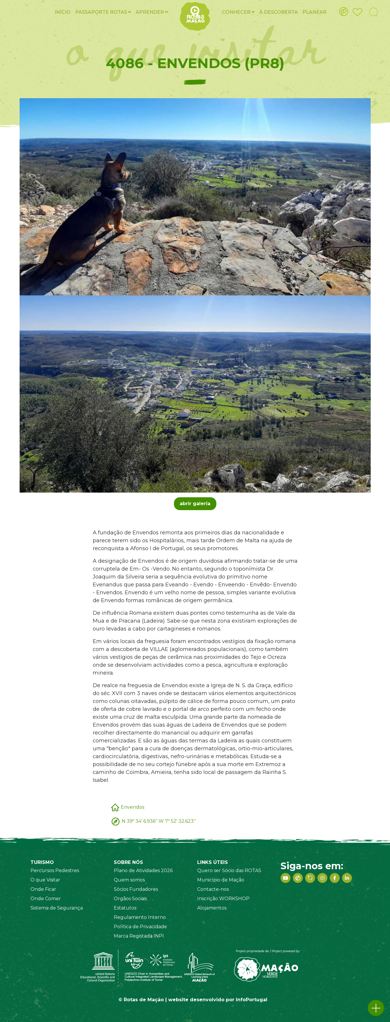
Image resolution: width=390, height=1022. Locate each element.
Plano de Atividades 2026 (143, 870)
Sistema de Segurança (56, 908)
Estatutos (125, 908)
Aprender (152, 12)
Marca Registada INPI (139, 936)
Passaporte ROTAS (103, 12)
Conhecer (238, 12)
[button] (376, 1008)
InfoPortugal (251, 999)
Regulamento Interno (140, 917)
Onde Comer (45, 898)
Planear (315, 12)
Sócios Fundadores (136, 889)
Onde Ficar (43, 889)
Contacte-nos (213, 889)
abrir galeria (195, 503)
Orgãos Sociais (130, 898)
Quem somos (129, 880)
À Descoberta (278, 12)
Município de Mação (220, 880)
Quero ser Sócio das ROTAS (229, 870)
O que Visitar (45, 880)
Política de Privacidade (140, 926)
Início (63, 12)
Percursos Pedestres (54, 870)
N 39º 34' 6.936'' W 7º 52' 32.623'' (159, 821)
